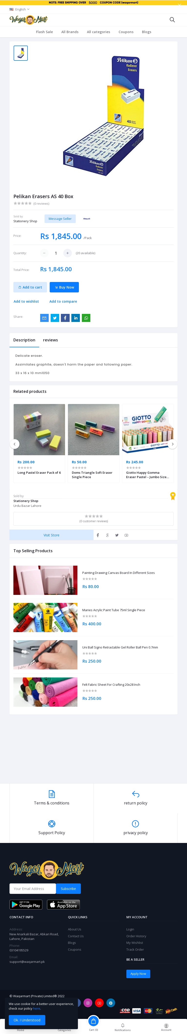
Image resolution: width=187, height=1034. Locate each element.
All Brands (69, 31)
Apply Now (138, 973)
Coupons (126, 31)
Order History (136, 936)
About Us (74, 929)
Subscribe (68, 888)
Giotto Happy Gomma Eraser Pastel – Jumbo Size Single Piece (146, 474)
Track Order (135, 949)
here (36, 1008)
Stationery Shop (25, 221)
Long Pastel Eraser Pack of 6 (39, 472)
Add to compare (63, 301)
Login (130, 929)
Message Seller (60, 218)
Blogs (146, 31)
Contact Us (76, 936)
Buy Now (64, 287)
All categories (98, 31)
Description (24, 340)
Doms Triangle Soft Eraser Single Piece (92, 474)
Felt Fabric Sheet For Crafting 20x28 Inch (111, 685)
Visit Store (51, 535)
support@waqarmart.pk (27, 961)
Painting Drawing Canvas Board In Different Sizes (118, 573)
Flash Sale (44, 31)
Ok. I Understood (27, 1020)
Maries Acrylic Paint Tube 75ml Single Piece (113, 610)
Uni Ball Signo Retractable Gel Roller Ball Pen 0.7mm (120, 647)
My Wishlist (134, 942)
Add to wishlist (26, 301)
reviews (50, 340)
